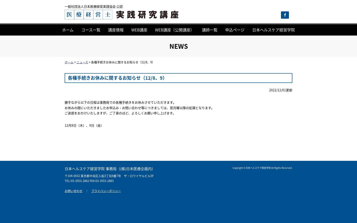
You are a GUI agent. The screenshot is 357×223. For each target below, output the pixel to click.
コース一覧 (90, 30)
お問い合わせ (73, 191)
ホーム (68, 30)
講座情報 (116, 30)
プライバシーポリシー (106, 191)
